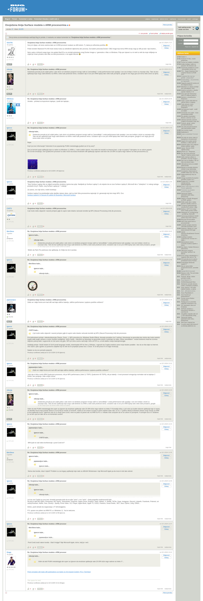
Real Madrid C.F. (186, 280)
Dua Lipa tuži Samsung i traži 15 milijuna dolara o (189, 94)
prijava (148, 19)
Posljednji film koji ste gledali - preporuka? (188, 77)
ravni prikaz (154, 33)
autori (189, 19)
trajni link (168, 64)
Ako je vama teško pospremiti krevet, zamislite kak (189, 267)
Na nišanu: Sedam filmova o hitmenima (190, 247)
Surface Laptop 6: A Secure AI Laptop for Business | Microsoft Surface (51, 195)
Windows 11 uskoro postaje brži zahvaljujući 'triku (190, 87)
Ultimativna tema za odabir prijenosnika (189, 164)
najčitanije (173, 19)
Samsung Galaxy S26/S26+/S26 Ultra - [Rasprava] (188, 319)
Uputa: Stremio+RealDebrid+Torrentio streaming (190, 233)
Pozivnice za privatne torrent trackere (188, 190)
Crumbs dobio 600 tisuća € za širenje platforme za (189, 325)
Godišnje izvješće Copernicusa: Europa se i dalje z (189, 238)
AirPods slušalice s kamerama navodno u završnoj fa (188, 310)
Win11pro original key (188, 322)
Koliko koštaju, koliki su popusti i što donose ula (188, 65)
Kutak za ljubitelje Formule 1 (189, 134)
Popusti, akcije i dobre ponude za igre (188, 277)
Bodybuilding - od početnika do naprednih (190, 80)
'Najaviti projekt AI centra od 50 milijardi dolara (190, 84)
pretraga (195, 19)
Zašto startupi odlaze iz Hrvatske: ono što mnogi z (189, 157)
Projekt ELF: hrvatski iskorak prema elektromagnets (187, 183)
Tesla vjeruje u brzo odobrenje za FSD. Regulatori (187, 105)
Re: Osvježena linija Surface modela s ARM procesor (46, 69)
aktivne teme (164, 19)
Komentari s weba (25, 19)
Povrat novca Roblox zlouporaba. (187, 299)
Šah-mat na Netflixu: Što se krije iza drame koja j (189, 161)
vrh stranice (196, 598)
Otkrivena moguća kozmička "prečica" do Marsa (188, 252)
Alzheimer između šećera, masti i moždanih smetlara (189, 284)
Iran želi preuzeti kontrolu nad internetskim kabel (189, 127)
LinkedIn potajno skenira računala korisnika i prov (189, 225)
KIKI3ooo (10, 99)
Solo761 (10, 43)
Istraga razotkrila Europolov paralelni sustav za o (189, 178)
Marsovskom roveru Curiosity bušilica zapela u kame (189, 243)
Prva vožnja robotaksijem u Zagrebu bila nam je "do (189, 256)
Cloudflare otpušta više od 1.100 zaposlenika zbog (189, 314)
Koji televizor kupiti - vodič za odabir (189, 110)
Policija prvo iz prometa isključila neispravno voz (188, 302)
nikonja (10, 69)
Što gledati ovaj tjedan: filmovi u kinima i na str (188, 117)
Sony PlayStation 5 (187, 293)
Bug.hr (7, 19)
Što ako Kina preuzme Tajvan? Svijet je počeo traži (190, 154)
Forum (14, 19)
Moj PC (9, 64)
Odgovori (166, 45)
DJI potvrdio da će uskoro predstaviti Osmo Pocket (189, 259)
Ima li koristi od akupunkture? (186, 295)
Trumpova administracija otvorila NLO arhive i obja (189, 206)
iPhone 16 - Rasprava (188, 151)
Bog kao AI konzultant (188, 219)
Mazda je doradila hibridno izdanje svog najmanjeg (189, 168)
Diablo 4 (183, 57)
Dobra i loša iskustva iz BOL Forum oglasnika (190, 187)
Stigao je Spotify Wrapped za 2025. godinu (189, 199)
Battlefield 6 (185, 132)
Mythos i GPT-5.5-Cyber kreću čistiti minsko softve (189, 209)
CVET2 (9, 208)
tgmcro (9, 128)
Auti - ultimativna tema (188, 291)
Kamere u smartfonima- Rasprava (188, 98)
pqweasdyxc (11, 300)
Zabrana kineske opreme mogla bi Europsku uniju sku (190, 120)
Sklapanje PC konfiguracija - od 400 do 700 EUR (189, 213)
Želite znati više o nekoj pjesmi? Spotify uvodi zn (189, 202)
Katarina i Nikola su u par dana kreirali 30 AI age (189, 229)
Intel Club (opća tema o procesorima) (188, 222)
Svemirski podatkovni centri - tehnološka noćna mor (189, 68)
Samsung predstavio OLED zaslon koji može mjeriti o (189, 216)
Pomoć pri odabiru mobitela (189, 62)
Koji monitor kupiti (186, 130)
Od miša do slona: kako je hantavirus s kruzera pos (189, 138)
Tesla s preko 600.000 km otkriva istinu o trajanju (189, 101)
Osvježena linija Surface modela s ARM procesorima (91, 37)
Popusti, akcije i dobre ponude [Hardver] (188, 124)
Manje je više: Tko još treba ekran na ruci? (189, 273)
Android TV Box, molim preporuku (188, 59)
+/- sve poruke (143, 33)
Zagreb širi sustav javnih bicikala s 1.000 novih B (189, 141)
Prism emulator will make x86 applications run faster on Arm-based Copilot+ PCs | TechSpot (59, 572)
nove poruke (182, 19)
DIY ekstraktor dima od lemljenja (188, 306)
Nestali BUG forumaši (188, 271)
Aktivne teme (183, 53)
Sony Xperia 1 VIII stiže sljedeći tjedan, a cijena (188, 288)
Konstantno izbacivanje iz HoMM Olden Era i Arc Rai (189, 171)
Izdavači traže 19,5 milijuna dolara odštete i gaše (189, 145)
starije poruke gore (167, 33)
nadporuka (168, 93)
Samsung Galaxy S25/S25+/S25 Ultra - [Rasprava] (188, 195)
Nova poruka (167, 24)
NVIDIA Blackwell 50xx (188, 282)
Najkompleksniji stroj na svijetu (188, 175)
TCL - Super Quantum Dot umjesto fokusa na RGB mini (189, 72)
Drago (9, 552)
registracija (154, 19)
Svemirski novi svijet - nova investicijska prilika (189, 113)
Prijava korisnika (184, 36)
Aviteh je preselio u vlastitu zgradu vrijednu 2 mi (189, 91)
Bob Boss (10, 231)
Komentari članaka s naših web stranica (49, 19)
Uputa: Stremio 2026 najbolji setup (187, 148)
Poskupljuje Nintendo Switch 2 (187, 263)
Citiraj (166, 48)
